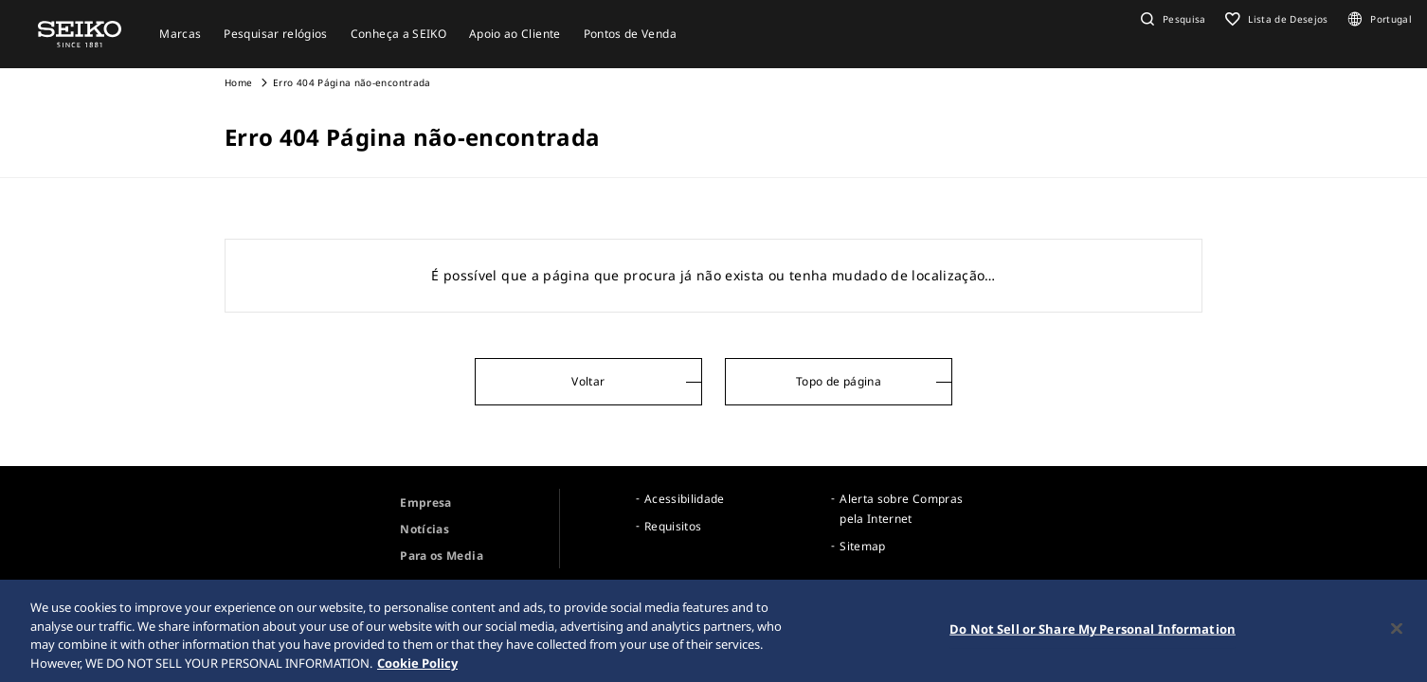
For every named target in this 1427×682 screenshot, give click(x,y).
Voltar (588, 381)
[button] (1171, 19)
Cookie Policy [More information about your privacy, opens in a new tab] (417, 664)
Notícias (424, 529)
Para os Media (441, 555)
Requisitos (673, 526)
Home (238, 82)
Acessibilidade (684, 499)
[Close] (1397, 631)
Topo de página (838, 381)
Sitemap (862, 546)
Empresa (425, 502)
